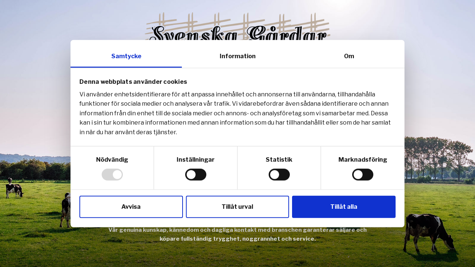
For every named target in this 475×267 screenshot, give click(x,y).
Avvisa (131, 206)
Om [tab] (349, 56)
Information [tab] (238, 56)
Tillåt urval (237, 206)
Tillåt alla (343, 206)
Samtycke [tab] (126, 56)
